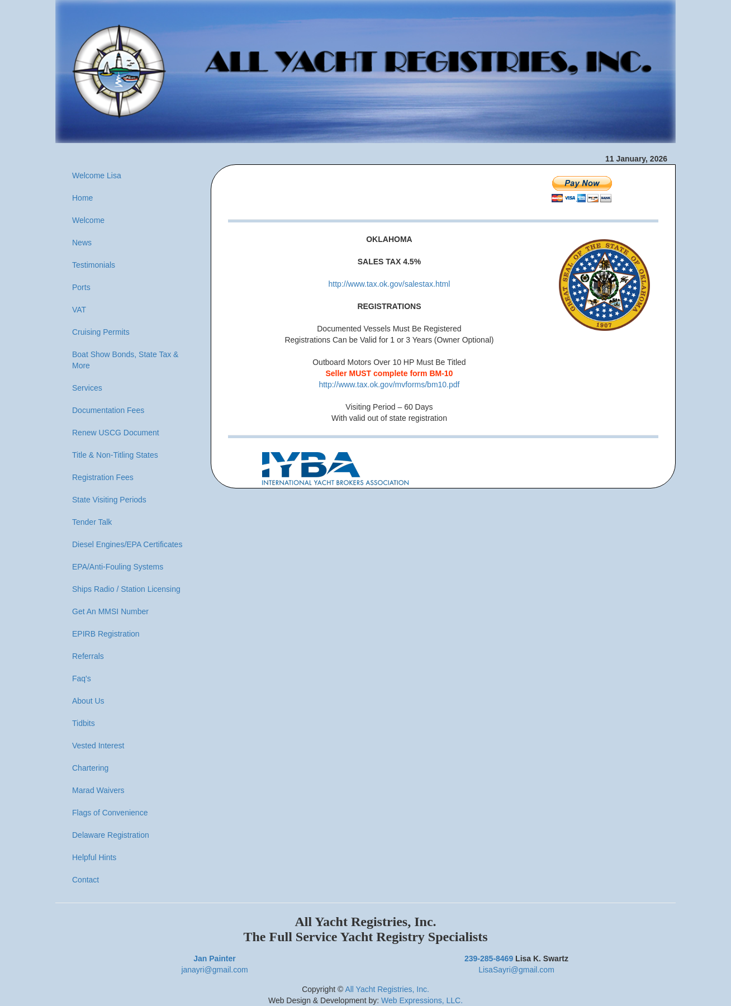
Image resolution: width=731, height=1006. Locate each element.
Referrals (88, 656)
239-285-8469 (488, 958)
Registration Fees (103, 477)
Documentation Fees (108, 410)
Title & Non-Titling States (115, 454)
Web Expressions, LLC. (422, 1000)
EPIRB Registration (106, 633)
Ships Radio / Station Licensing (126, 589)
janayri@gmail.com (214, 969)
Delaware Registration (110, 835)
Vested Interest (98, 745)
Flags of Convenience (110, 812)
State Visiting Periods (109, 499)
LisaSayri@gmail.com (516, 969)
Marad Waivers (98, 790)
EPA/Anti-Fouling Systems (117, 566)
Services (87, 387)
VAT (79, 309)
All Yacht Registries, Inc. (387, 989)
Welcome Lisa (96, 175)
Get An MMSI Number (110, 611)
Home (82, 197)
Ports (81, 287)
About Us (88, 700)
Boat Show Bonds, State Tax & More (125, 360)
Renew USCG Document (115, 432)
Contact (85, 879)
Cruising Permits (101, 332)
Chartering (90, 767)
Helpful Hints (94, 857)
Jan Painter (214, 958)
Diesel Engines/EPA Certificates (127, 544)
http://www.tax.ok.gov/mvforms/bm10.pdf (389, 384)
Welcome (88, 220)
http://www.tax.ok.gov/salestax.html (389, 283)
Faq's (81, 678)
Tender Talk (92, 522)
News (82, 242)
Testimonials (93, 264)
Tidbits (83, 723)
